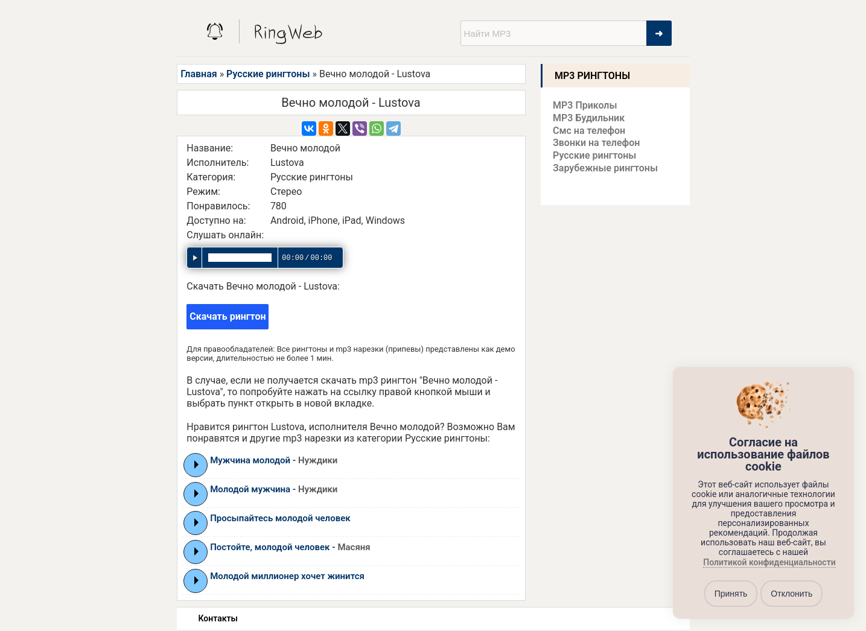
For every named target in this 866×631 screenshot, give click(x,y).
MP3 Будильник (589, 118)
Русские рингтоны (268, 74)
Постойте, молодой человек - (290, 547)
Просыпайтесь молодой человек (280, 518)
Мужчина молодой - (273, 460)
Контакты (218, 618)
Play (196, 464)
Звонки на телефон (596, 142)
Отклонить (791, 593)
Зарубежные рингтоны (605, 168)
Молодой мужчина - (273, 489)
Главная (198, 74)
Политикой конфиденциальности (769, 563)
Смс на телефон (589, 130)
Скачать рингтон (227, 316)
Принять (731, 593)
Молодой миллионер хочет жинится (287, 576)
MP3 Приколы (585, 105)
